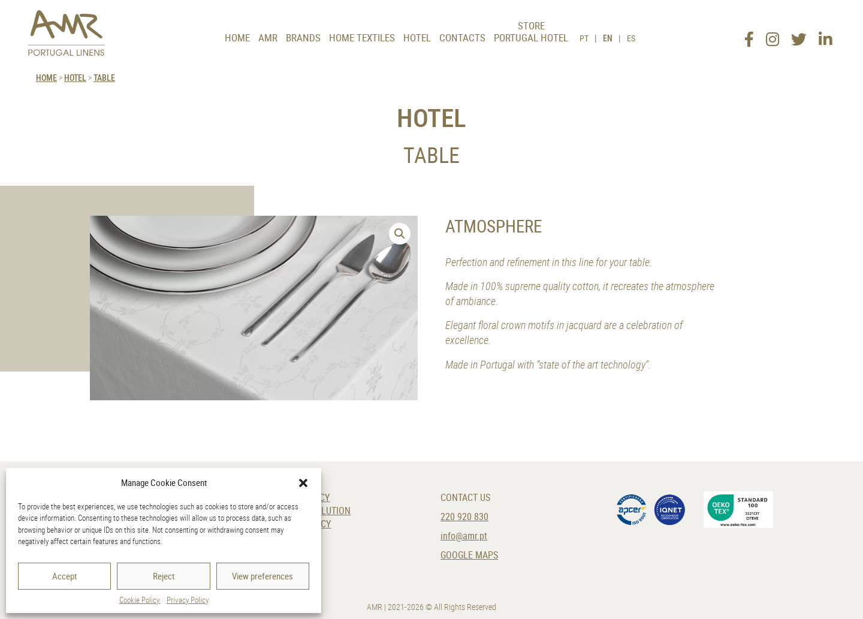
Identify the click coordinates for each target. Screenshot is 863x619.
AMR (267, 37)
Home (237, 37)
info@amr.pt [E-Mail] (463, 536)
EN (607, 38)
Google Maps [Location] (469, 555)
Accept (64, 576)
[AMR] (66, 33)
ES (631, 38)
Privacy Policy (188, 600)
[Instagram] (772, 35)
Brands (303, 37)
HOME (46, 77)
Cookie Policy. (140, 600)
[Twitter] (799, 35)
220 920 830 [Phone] (464, 517)
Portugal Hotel (531, 37)
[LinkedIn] (825, 35)
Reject (163, 576)
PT (584, 38)
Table (104, 77)
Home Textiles (362, 37)
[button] (303, 483)
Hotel (417, 37)
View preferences (262, 576)
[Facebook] (749, 35)
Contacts (462, 37)
